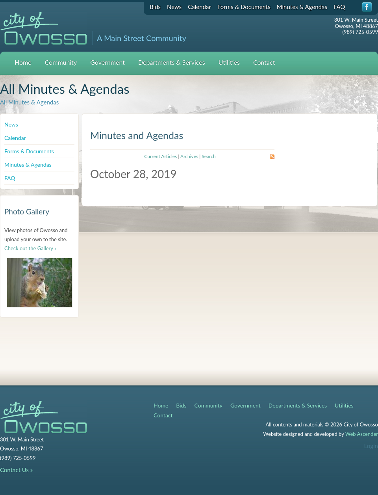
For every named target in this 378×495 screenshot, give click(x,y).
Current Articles (160, 156)
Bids (155, 6)
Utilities (229, 62)
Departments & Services (171, 62)
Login (371, 445)
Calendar (199, 6)
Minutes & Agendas (302, 6)
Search (208, 156)
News (174, 6)
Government (107, 62)
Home (23, 62)
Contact (264, 62)
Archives (189, 156)
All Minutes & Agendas (29, 102)
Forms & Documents (244, 6)
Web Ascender (361, 434)
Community (61, 62)
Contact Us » (16, 469)
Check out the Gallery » (30, 248)
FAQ (339, 6)
